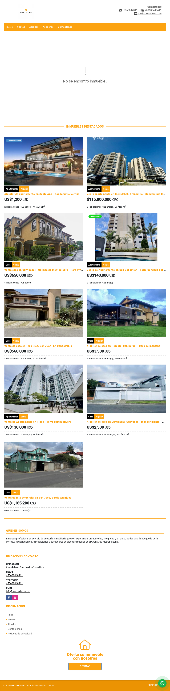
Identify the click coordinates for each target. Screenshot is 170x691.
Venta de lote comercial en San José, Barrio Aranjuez (37, 497)
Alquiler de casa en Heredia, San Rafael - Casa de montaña (123, 346)
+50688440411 (130, 10)
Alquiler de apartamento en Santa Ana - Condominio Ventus (41, 194)
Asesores (48, 27)
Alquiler (33, 27)
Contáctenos (65, 27)
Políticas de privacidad (20, 633)
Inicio (9, 27)
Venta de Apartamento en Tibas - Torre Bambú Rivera (37, 421)
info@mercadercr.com (18, 591)
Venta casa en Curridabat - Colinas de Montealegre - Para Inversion (46, 269)
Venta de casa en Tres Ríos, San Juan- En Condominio (38, 346)
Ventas (21, 27)
